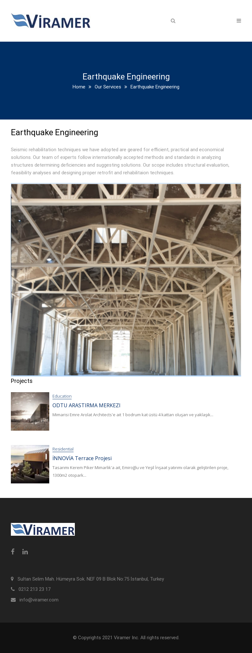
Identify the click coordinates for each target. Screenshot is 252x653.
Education (62, 396)
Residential (63, 449)
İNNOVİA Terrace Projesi (82, 458)
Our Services (108, 87)
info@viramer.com (39, 600)
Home (79, 87)
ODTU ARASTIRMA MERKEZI (86, 405)
